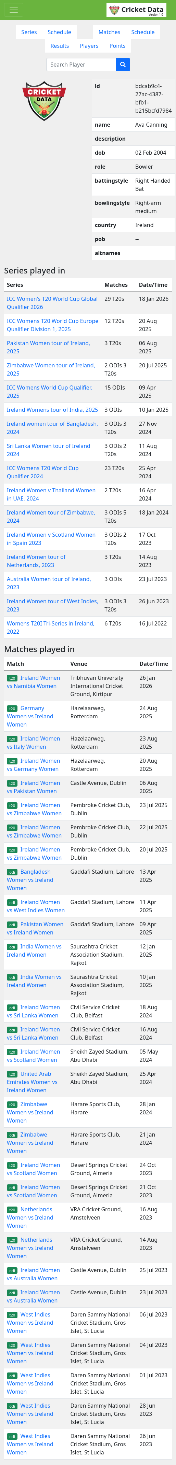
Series (29, 32)
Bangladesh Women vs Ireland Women (30, 880)
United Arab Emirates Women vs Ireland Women (32, 1082)
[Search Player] (81, 64)
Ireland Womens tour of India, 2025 (52, 409)
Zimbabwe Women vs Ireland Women (30, 1112)
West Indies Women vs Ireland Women (30, 1323)
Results (59, 46)
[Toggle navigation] (13, 10)
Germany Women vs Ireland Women (30, 716)
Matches (110, 32)
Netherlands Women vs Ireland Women (30, 1217)
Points (118, 46)
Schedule (59, 32)
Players (89, 46)
